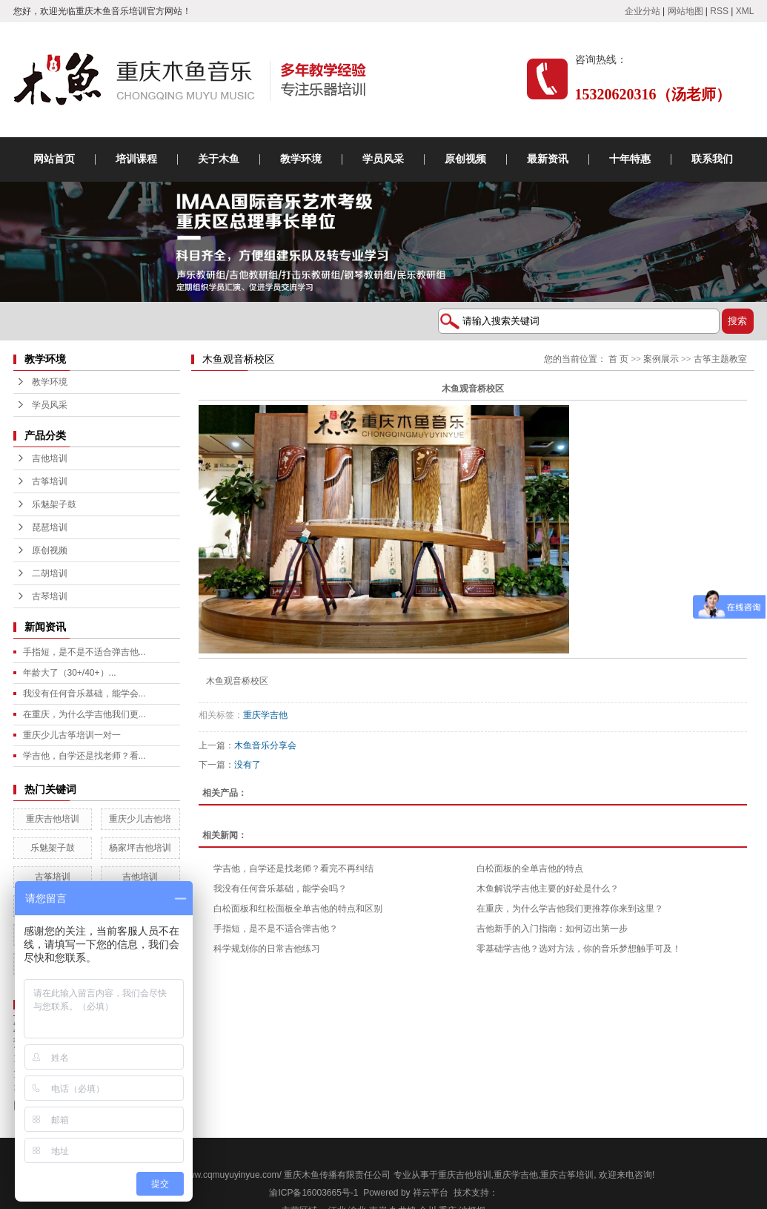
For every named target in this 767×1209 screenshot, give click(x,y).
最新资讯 (547, 159)
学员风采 (383, 159)
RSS (719, 11)
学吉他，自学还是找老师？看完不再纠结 (293, 868)
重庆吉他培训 (52, 819)
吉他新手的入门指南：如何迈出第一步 (552, 928)
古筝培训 (49, 481)
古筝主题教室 (720, 359)
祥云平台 (430, 1192)
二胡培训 (49, 573)
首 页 (618, 359)
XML (745, 11)
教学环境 (301, 159)
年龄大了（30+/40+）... (69, 673)
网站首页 (54, 159)
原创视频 (465, 159)
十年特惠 (630, 159)
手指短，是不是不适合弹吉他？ (275, 928)
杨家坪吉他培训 (140, 848)
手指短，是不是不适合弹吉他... (84, 652)
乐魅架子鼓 (54, 504)
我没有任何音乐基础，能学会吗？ (280, 888)
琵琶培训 (49, 527)
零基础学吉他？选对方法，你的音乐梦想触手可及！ (579, 948)
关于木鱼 (218, 159)
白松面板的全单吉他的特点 (530, 868)
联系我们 (712, 159)
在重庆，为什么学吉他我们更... (84, 714)
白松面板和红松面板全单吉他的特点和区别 (297, 908)
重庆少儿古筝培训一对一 (72, 735)
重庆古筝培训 (567, 1175)
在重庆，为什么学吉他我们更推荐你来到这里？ (570, 908)
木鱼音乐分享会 (265, 745)
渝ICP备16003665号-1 (313, 1192)
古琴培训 (49, 596)
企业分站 (642, 11)
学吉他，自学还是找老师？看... (84, 756)
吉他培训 (49, 458)
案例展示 (661, 359)
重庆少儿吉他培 (140, 819)
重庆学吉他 (265, 715)
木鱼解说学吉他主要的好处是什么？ (548, 888)
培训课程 (136, 159)
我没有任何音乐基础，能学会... (84, 693)
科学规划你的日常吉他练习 (266, 948)
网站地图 (685, 11)
